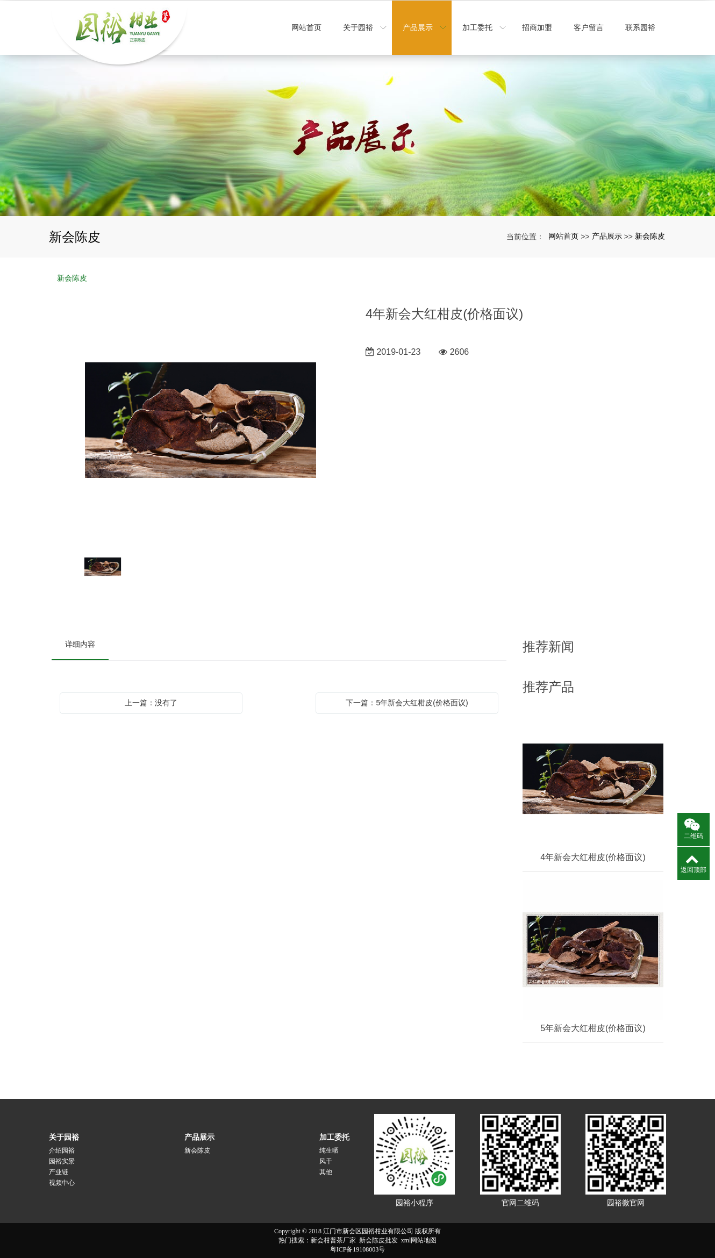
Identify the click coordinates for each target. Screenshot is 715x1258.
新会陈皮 (650, 236)
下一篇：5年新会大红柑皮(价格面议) (407, 702)
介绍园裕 (62, 1150)
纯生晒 (329, 1150)
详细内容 (80, 644)
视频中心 (62, 1182)
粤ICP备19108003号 (357, 1249)
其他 (325, 1172)
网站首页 (563, 236)
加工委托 (334, 1137)
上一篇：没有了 (151, 702)
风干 (325, 1161)
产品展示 (607, 236)
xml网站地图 (419, 1240)
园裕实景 (62, 1161)
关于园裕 (64, 1137)
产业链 (58, 1172)
